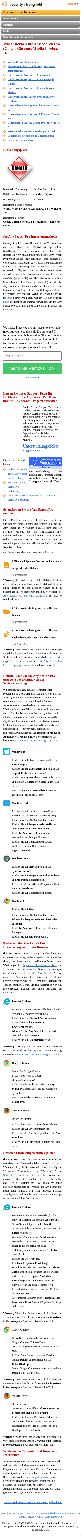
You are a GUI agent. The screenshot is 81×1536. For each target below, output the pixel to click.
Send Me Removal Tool (32, 368)
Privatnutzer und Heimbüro (20, 12)
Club (6, 31)
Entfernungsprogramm (36, 1477)
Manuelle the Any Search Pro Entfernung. (17, 487)
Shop (20, 1513)
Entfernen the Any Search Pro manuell (29, 75)
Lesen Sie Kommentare (20, 140)
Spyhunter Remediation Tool (40, 965)
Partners (8, 24)
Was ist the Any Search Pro (23, 62)
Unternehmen (11, 18)
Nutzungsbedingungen (53, 1513)
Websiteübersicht (53, 1516)
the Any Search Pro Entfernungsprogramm (35, 740)
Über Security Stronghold (18, 37)
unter (5, 301)
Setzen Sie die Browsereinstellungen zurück (32, 131)
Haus (3, 1513)
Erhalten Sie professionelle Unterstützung (31, 135)
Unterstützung (32, 1513)
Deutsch (73, 3)
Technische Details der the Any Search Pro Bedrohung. (17, 474)
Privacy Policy (32, 377)
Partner (12, 1513)
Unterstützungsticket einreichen (41, 448)
